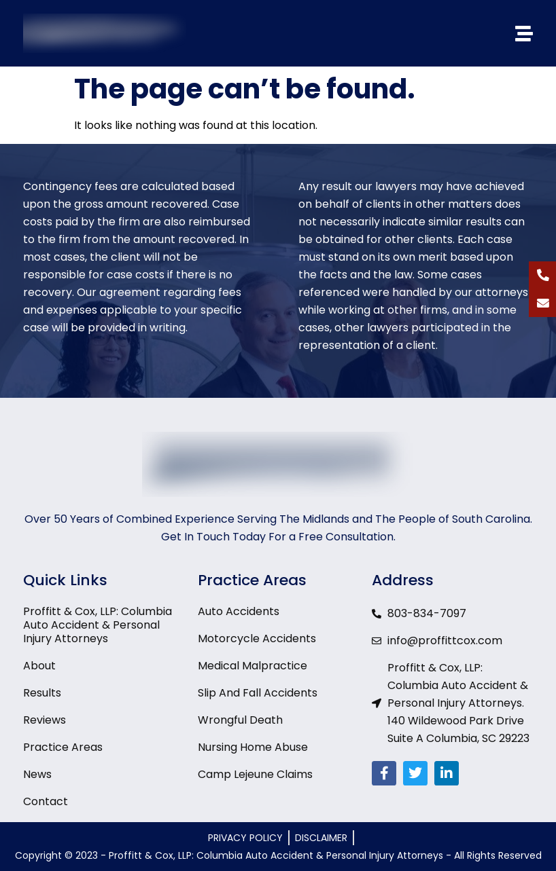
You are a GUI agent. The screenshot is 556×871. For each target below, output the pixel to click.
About (39, 666)
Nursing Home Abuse (253, 747)
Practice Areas (63, 747)
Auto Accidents (238, 611)
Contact (45, 802)
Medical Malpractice (252, 666)
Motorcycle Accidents (257, 639)
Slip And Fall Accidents (257, 693)
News (37, 774)
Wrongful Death (240, 720)
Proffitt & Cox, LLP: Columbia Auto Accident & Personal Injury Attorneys (97, 625)
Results (42, 693)
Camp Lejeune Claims (255, 774)
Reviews (44, 720)
